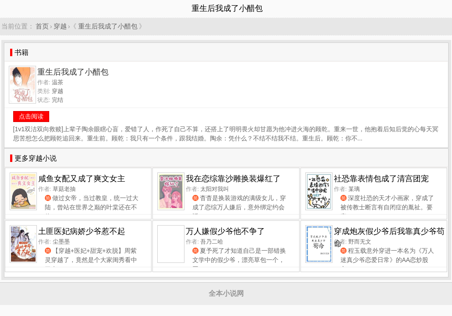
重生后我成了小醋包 (107, 26)
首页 (42, 26)
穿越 (60, 26)
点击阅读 (31, 116)
